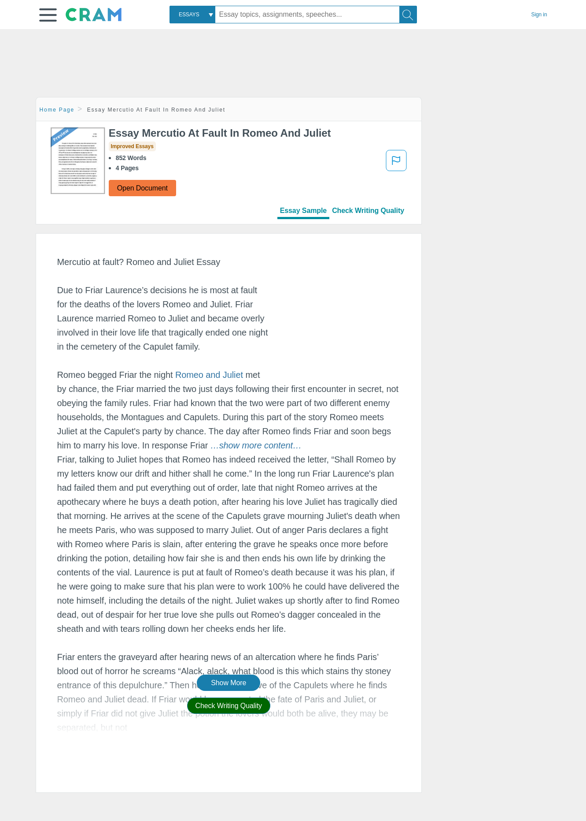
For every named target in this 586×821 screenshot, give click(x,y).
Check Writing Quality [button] (228, 705)
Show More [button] (228, 683)
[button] (48, 15)
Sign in (539, 14)
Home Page (57, 110)
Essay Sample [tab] (303, 210)
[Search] (408, 14)
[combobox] (192, 14)
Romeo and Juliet (209, 375)
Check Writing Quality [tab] (368, 210)
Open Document (142, 188)
